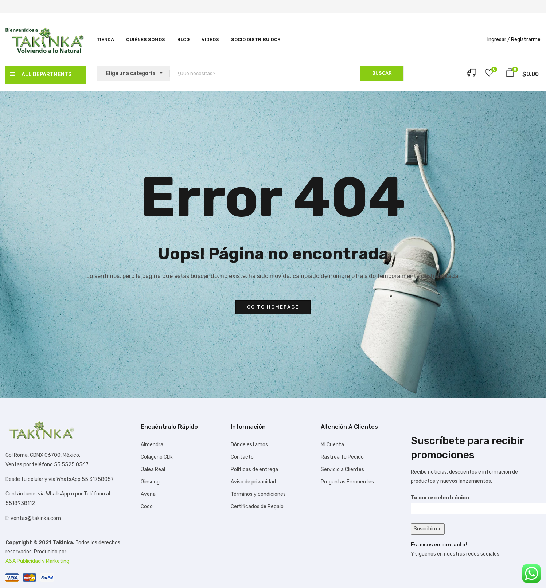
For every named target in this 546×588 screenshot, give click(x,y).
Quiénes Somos (145, 39)
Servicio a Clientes (342, 469)
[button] (509, 73)
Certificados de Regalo (257, 506)
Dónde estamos (249, 445)
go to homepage (273, 307)
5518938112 (20, 503)
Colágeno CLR (157, 457)
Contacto (242, 457)
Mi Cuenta (332, 445)
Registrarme (526, 39)
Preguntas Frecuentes (347, 482)
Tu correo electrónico (476, 503)
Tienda (105, 39)
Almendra (152, 445)
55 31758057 (98, 479)
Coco (147, 506)
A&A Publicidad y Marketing (37, 561)
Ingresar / (498, 39)
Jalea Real (153, 469)
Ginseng (150, 482)
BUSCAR (382, 73)
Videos (210, 39)
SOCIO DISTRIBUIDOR (256, 39)
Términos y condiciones (258, 494)
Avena (148, 494)
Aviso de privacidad (253, 482)
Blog (183, 39)
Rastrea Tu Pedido (342, 457)
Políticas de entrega (254, 469)
